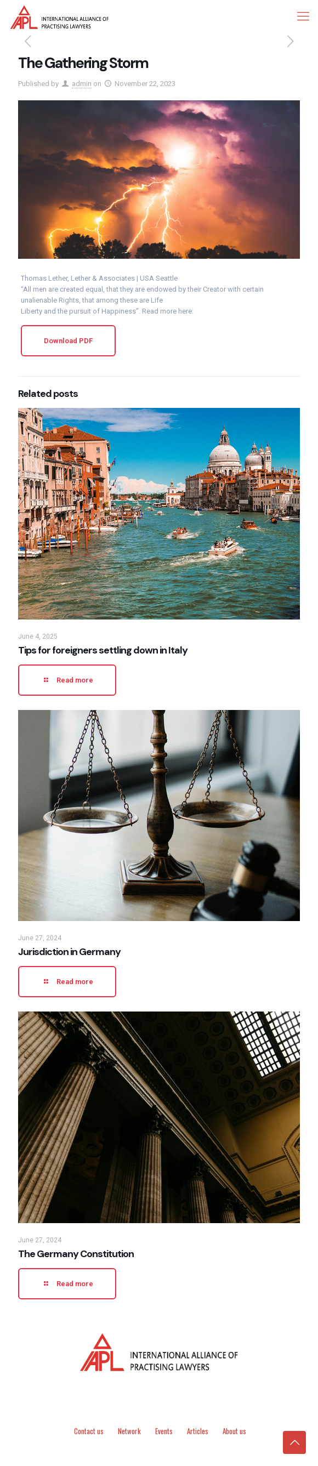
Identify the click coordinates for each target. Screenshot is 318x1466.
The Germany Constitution (76, 1253)
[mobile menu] (303, 16)
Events (164, 1430)
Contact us (89, 1430)
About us (234, 1430)
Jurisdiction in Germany (69, 951)
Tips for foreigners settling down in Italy (103, 650)
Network (129, 1430)
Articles (197, 1430)
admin (82, 83)
